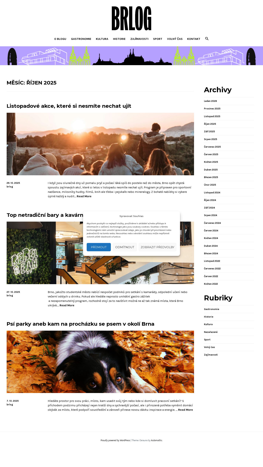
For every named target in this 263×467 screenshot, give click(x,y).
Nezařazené (210, 332)
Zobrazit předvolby (157, 247)
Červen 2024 (211, 230)
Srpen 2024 (210, 215)
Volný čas (175, 39)
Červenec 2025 (212, 146)
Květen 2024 (211, 238)
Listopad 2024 (212, 192)
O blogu (60, 39)
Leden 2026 (210, 101)
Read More (84, 196)
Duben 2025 (211, 169)
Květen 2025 (211, 162)
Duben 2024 (211, 245)
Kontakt (193, 39)
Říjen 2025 (210, 124)
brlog (10, 186)
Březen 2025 (211, 177)
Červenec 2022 (212, 268)
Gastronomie (81, 39)
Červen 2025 (211, 154)
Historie (119, 39)
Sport (157, 39)
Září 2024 (209, 207)
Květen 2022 (211, 283)
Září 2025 (209, 131)
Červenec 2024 (212, 223)
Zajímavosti (139, 39)
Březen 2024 (211, 253)
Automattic (156, 458)
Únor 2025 (210, 184)
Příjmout (99, 247)
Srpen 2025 (210, 139)
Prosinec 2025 (212, 108)
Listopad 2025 (212, 116)
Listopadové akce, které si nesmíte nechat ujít (91, 105)
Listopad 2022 (212, 261)
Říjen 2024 (210, 200)
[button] (207, 39)
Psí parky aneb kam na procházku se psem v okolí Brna (98, 337)
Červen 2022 (211, 276)
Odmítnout (124, 247)
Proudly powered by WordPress (115, 458)
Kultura (102, 39)
